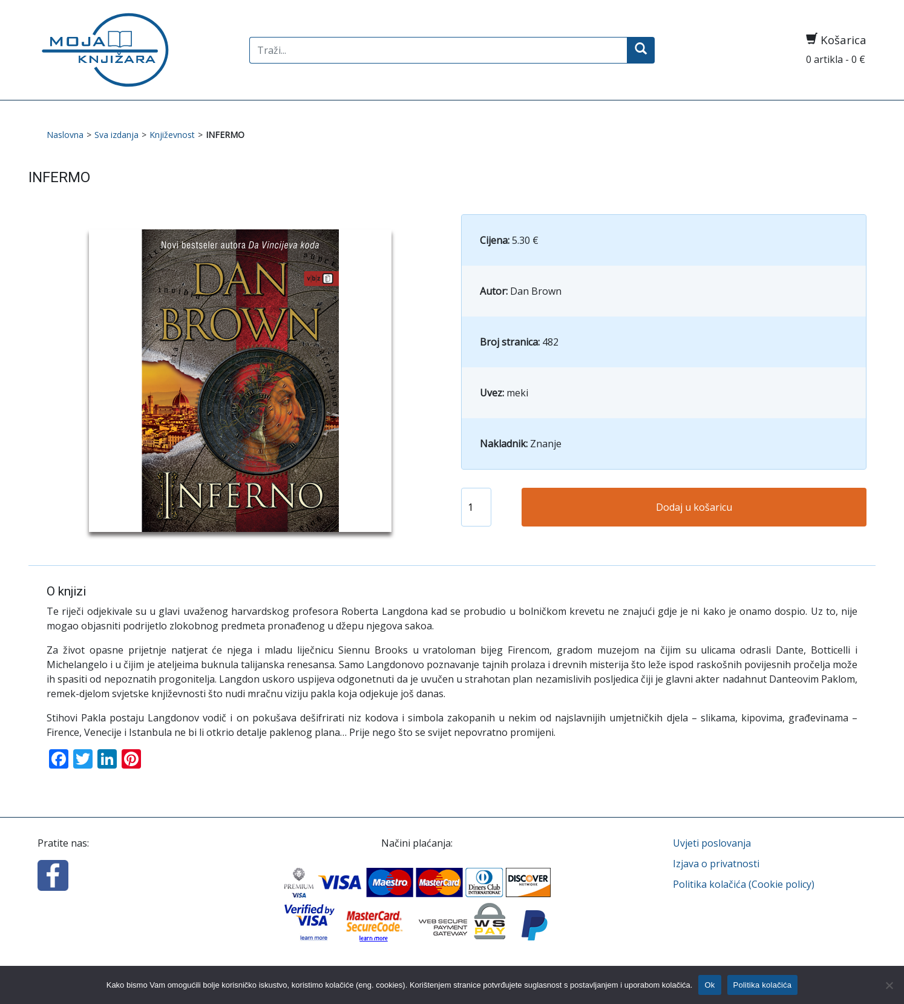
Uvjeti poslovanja (712, 843)
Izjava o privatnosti (716, 863)
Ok (709, 984)
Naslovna (65, 134)
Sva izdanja (116, 134)
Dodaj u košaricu (694, 507)
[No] (889, 985)
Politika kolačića (762, 984)
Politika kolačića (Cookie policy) (743, 884)
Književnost (172, 134)
